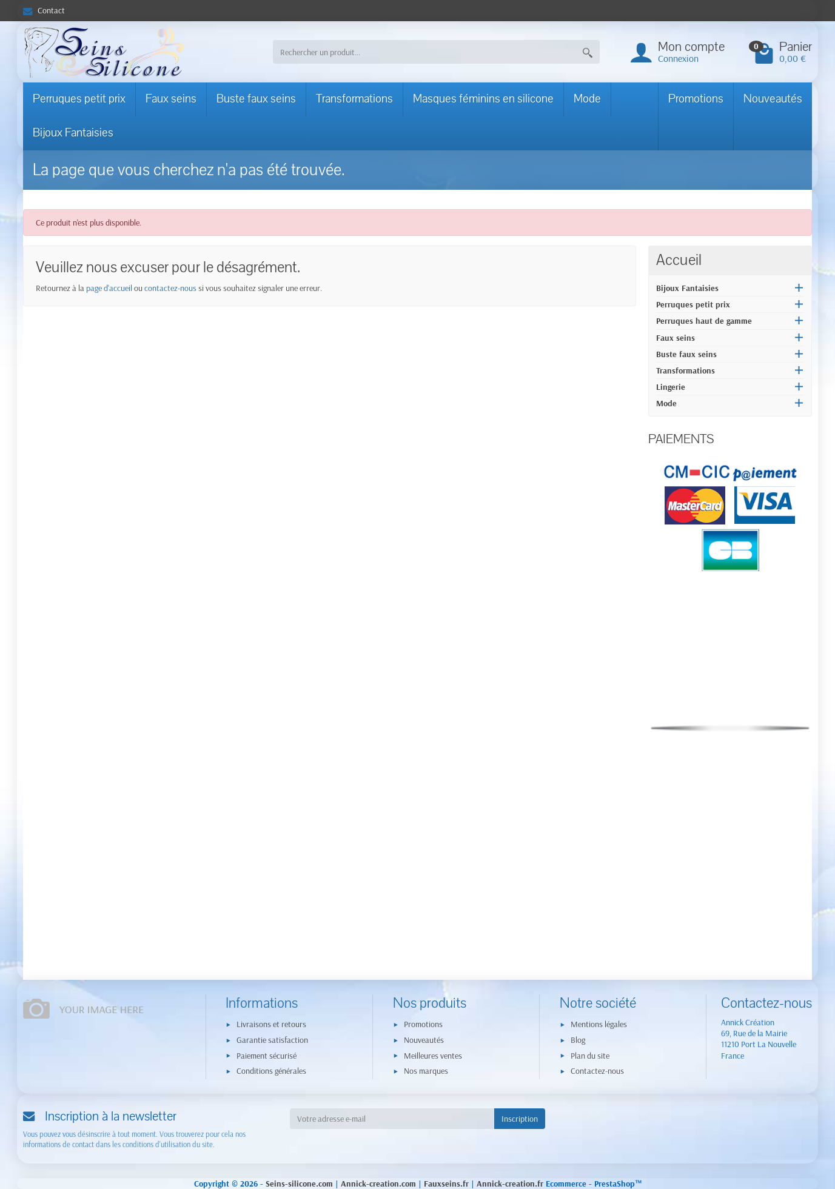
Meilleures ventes (433, 1055)
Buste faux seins (256, 99)
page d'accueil (109, 288)
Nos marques (426, 1070)
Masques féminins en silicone (483, 99)
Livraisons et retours (271, 1024)
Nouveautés (772, 99)
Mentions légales (599, 1024)
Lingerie (670, 386)
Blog (578, 1039)
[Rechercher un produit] (424, 52)
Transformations (354, 99)
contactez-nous (170, 288)
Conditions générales (271, 1070)
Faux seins (171, 99)
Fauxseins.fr (446, 1183)
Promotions (695, 99)
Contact (44, 10)
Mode (587, 99)
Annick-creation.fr (510, 1183)
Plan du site (590, 1055)
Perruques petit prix (79, 99)
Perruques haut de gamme (704, 320)
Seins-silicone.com (299, 1183)
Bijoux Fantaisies (73, 133)
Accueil (679, 260)
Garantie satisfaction (272, 1039)
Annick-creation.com (378, 1183)
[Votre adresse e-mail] (392, 1118)
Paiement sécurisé (266, 1055)
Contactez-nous (597, 1070)
